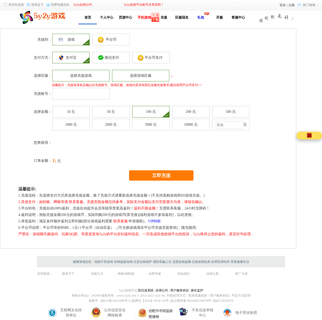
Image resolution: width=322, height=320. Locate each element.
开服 (219, 17)
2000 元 (111, 125)
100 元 (151, 112)
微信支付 (111, 58)
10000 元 (191, 125)
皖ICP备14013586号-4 (115, 300)
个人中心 (106, 17)
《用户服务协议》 (219, 295)
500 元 (231, 112)
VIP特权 (154, 221)
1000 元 (71, 125)
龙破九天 (97, 273)
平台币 (111, 39)
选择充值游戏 (81, 76)
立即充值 (161, 175)
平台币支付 (151, 58)
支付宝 (71, 58)
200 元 (191, 112)
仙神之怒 (212, 273)
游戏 (71, 39)
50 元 (111, 112)
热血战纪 (183, 273)
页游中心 (125, 17)
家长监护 (197, 290)
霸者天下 (68, 273)
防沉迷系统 (146, 290)
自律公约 (162, 290)
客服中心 (238, 17)
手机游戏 (144, 17)
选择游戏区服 (140, 76)
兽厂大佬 (241, 273)
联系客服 (76, 202)
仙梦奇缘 (155, 273)
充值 (163, 17)
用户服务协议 (179, 290)
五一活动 (309, 135)
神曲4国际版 (125, 273)
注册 (292, 5)
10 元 (71, 112)
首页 (87, 17)
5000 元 (151, 125)
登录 (282, 5)
